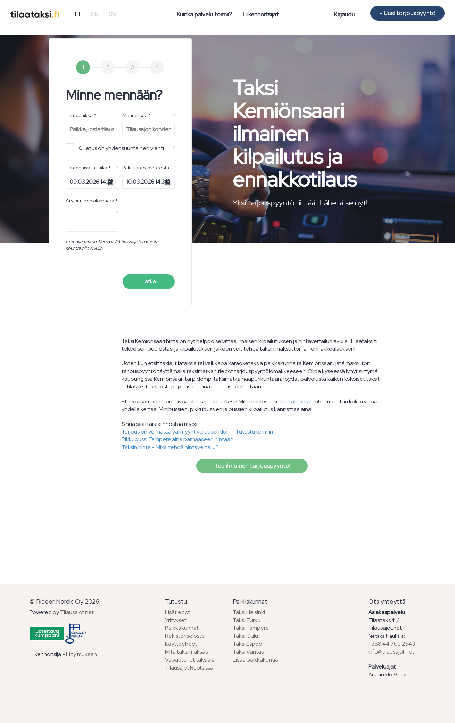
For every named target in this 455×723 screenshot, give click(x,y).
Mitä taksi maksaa (186, 651)
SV (113, 14)
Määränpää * (136, 115)
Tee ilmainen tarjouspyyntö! (252, 466)
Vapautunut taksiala (190, 659)
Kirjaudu (344, 14)
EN (94, 14)
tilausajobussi (294, 401)
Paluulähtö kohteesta (145, 168)
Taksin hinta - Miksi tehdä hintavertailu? (170, 447)
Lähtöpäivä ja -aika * (88, 168)
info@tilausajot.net (391, 651)
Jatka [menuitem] (148, 281)
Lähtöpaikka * (81, 115)
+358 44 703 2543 (391, 643)
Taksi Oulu (245, 635)
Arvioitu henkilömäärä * (92, 200)
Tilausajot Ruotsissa (189, 667)
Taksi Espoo (247, 643)
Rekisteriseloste (185, 635)
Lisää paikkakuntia (255, 659)
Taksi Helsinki (249, 612)
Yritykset (176, 620)
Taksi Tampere (251, 627)
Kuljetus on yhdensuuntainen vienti (115, 147)
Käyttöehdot (181, 643)
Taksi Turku (246, 620)
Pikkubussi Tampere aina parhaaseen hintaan (177, 439)
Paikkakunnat (182, 627)
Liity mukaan (81, 654)
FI (77, 14)
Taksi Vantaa (248, 651)
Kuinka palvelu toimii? (204, 14)
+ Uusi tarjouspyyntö (407, 13)
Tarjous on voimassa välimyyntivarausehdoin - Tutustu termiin (197, 431)
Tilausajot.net (77, 612)
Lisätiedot (177, 612)
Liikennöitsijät (260, 14)
